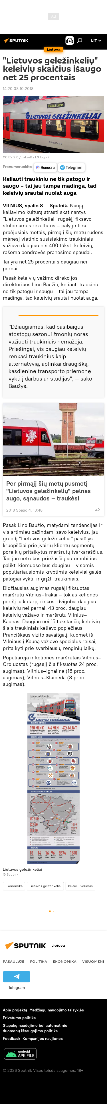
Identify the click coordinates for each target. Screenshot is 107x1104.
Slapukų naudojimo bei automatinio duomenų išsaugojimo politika (35, 1028)
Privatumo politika (19, 1017)
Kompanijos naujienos (43, 1038)
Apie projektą (15, 1010)
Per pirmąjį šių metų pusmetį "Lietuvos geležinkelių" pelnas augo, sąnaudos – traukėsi (48, 491)
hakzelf (26, 157)
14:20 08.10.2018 (18, 88)
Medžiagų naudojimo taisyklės (56, 1010)
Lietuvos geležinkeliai (45, 886)
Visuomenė (93, 961)
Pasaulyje (13, 961)
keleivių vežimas (80, 886)
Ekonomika (14, 886)
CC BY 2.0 (10, 157)
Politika (38, 961)
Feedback (11, 1038)
